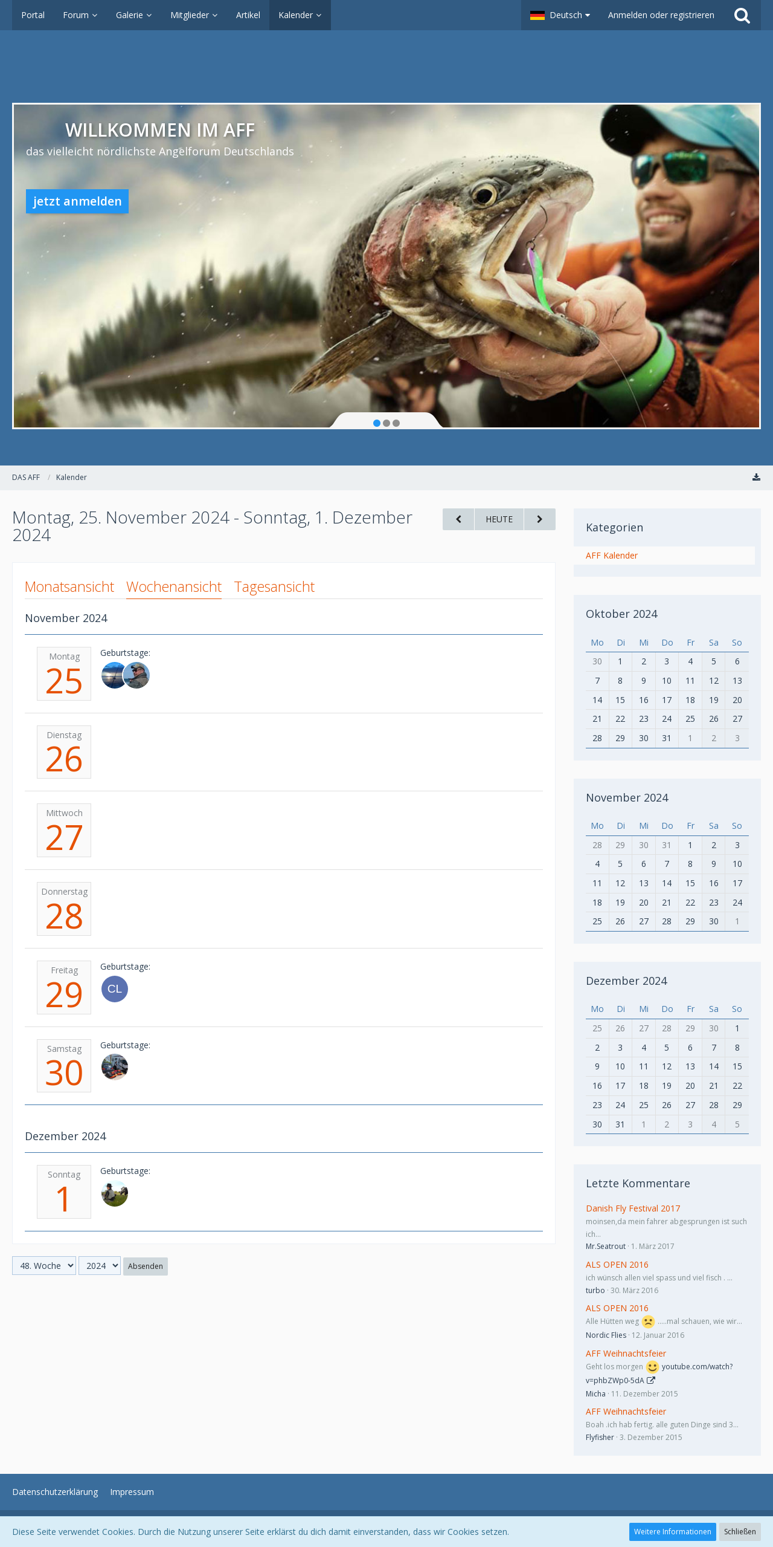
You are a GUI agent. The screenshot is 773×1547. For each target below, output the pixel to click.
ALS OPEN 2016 (617, 1264)
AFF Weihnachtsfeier (626, 1353)
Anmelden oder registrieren (661, 15)
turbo (595, 1290)
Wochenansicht (174, 586)
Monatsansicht (69, 586)
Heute (499, 519)
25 (64, 680)
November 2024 (627, 797)
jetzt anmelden (77, 201)
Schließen (740, 1531)
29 (64, 994)
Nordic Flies (606, 1335)
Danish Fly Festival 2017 (633, 1208)
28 (64, 915)
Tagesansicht (274, 586)
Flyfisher (600, 1437)
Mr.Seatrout (606, 1246)
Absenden (145, 1266)
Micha (596, 1394)
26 (64, 758)
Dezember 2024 (626, 980)
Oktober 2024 (621, 613)
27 (64, 837)
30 (64, 1072)
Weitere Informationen (672, 1531)
